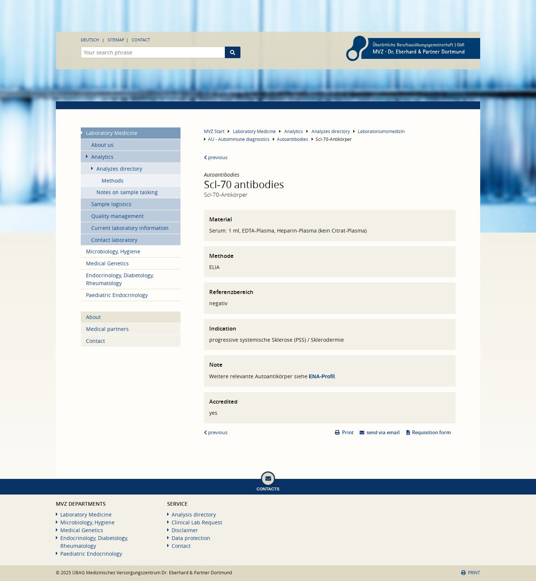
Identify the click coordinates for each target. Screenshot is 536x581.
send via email (383, 432)
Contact (141, 39)
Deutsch (90, 39)
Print (348, 432)
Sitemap (116, 39)
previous (215, 157)
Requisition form (431, 432)
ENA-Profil (322, 376)
